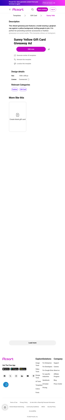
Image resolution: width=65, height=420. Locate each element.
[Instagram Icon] (16, 376)
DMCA (43, 406)
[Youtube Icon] (28, 376)
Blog (55, 380)
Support (56, 363)
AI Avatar (45, 384)
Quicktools (46, 380)
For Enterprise (47, 363)
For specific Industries (46, 375)
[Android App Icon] (15, 370)
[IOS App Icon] (6, 370)
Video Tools (37, 370)
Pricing (45, 387)
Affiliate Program (56, 375)
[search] (32, 9)
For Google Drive (48, 370)
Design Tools (38, 376)
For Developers (47, 366)
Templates (39, 385)
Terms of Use (13, 402)
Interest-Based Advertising (16, 406)
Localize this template (24, 63)
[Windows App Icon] (22, 370)
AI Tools (38, 381)
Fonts (37, 392)
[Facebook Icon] (4, 376)
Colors (38, 389)
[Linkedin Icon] (22, 376)
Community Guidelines (32, 406)
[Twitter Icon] (10, 376)
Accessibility (32, 411)
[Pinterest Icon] (33, 376)
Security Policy (51, 406)
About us (57, 370)
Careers (56, 366)
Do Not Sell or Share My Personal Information (42, 402)
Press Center (58, 384)
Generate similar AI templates (26, 55)
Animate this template (24, 59)
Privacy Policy (24, 402)
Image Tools (38, 364)
